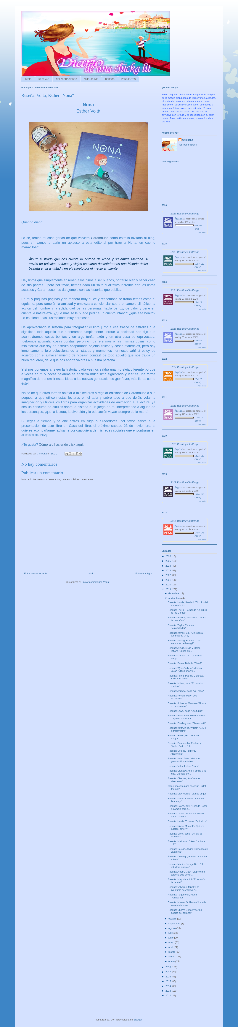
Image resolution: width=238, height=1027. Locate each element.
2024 (168, 565)
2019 (168, 589)
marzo (172, 951)
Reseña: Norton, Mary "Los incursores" (182, 697)
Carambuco (99, 238)
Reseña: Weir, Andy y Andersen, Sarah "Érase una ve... (185, 669)
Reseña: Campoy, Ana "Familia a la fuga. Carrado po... (187, 772)
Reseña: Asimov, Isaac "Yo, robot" (186, 691)
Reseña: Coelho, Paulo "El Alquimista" (182, 752)
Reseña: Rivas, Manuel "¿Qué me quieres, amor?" (186, 827)
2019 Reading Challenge (185, 482)
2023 (168, 570)
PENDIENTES (128, 79)
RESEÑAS (43, 79)
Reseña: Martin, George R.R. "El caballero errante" (185, 865)
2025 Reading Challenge (185, 251)
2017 (168, 972)
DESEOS (110, 79)
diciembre (174, 593)
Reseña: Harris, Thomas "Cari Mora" (187, 821)
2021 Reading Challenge (185, 405)
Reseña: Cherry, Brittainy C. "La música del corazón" (185, 911)
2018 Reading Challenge (185, 520)
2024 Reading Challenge (185, 290)
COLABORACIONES (66, 79)
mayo (171, 942)
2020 (168, 584)
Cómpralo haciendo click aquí (61, 444)
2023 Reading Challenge (185, 328)
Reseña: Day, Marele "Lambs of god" (187, 793)
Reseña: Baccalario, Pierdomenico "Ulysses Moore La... (186, 717)
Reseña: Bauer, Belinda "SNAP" (185, 663)
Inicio (91, 573)
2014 (168, 986)
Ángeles (178, 218)
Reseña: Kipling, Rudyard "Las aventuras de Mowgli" (184, 642)
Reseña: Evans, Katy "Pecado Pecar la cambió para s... (187, 807)
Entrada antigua (143, 573)
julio (170, 932)
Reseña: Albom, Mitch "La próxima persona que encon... (186, 873)
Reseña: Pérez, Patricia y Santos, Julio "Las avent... (186, 677)
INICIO (28, 79)
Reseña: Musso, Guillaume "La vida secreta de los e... (187, 904)
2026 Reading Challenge (185, 213)
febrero (172, 956)
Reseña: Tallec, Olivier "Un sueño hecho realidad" (186, 815)
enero (171, 961)
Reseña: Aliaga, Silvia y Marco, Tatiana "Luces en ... (184, 649)
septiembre (174, 923)
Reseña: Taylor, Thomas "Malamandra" (181, 627)
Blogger (138, 1019)
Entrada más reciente (35, 573)
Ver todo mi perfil (187, 144)
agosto (172, 928)
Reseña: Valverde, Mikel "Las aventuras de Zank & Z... (183, 888)
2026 (168, 556)
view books (202, 232)
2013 (168, 990)
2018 (168, 967)
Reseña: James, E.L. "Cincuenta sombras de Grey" (185, 634)
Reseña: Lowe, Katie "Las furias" (185, 711)
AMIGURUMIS (91, 79)
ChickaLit (187, 139)
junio (171, 937)
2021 (168, 580)
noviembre (174, 598)
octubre (172, 918)
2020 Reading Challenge (185, 443)
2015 (168, 981)
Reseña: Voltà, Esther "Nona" (183, 766)
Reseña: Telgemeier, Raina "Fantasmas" (182, 896)
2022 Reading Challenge (185, 367)
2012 (168, 995)
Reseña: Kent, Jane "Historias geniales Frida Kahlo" (184, 760)
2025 (168, 561)
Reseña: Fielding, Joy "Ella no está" (187, 723)
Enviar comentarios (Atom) (96, 582)
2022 (168, 575)
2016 (168, 976)
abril (171, 947)
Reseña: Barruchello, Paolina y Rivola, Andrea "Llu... (184, 745)
